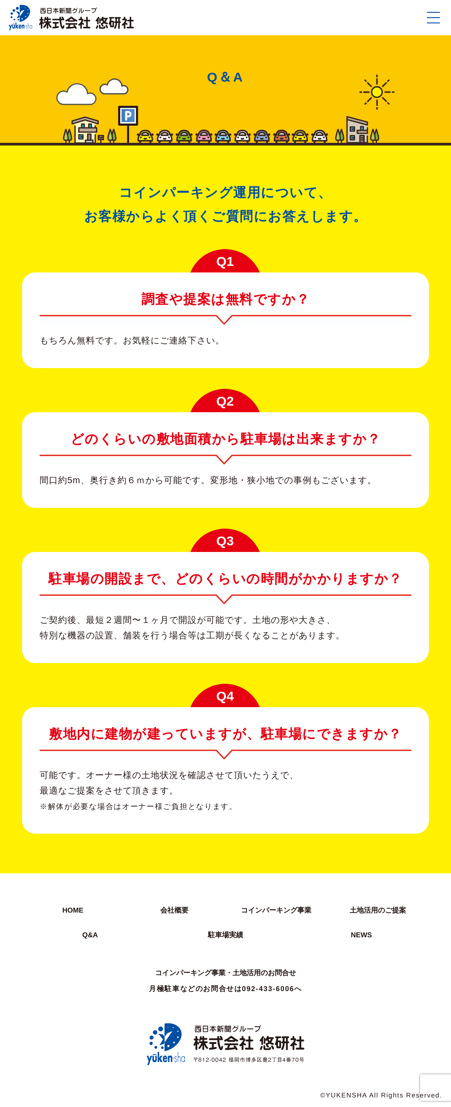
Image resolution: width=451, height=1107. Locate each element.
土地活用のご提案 (378, 910)
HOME (72, 910)
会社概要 (174, 910)
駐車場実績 (225, 935)
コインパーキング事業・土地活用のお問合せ (225, 973)
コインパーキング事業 (276, 910)
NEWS (361, 935)
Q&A (90, 935)
